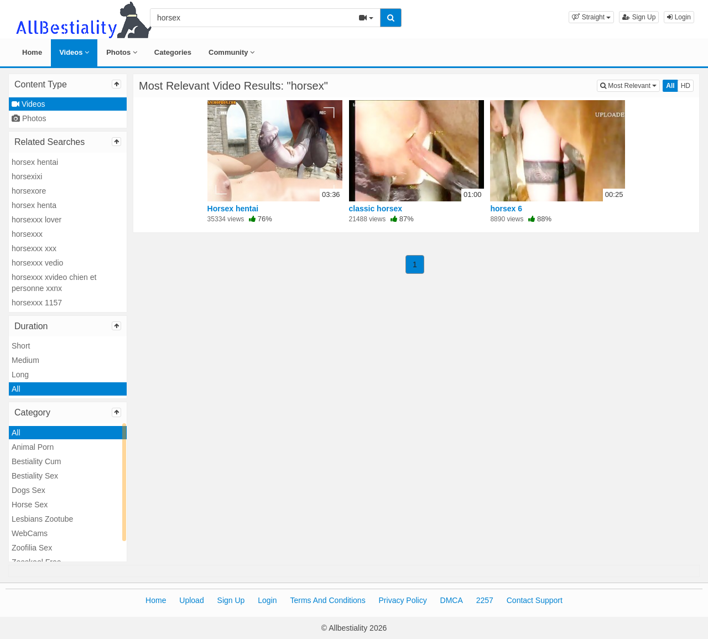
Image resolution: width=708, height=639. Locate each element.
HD (685, 86)
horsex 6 (506, 208)
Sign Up (638, 17)
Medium (25, 360)
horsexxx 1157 (37, 302)
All (16, 389)
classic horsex (376, 208)
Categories (172, 52)
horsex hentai (35, 162)
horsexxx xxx (34, 248)
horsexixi (27, 176)
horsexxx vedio (37, 262)
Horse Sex (30, 504)
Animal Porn (33, 447)
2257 (484, 600)
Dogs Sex (28, 490)
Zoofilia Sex (32, 547)
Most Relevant (630, 85)
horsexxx (27, 234)
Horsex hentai (233, 208)
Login (679, 17)
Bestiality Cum (36, 461)
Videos (74, 52)
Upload (191, 600)
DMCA (451, 600)
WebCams (30, 533)
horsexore (29, 190)
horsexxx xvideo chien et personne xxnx (54, 283)
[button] (591, 17)
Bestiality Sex (35, 475)
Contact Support (535, 600)
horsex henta (34, 205)
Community (231, 52)
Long (20, 374)
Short (21, 345)
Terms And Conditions (327, 600)
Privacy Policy (403, 600)
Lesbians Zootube (42, 519)
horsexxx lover (36, 219)
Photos (121, 52)
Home (32, 52)
